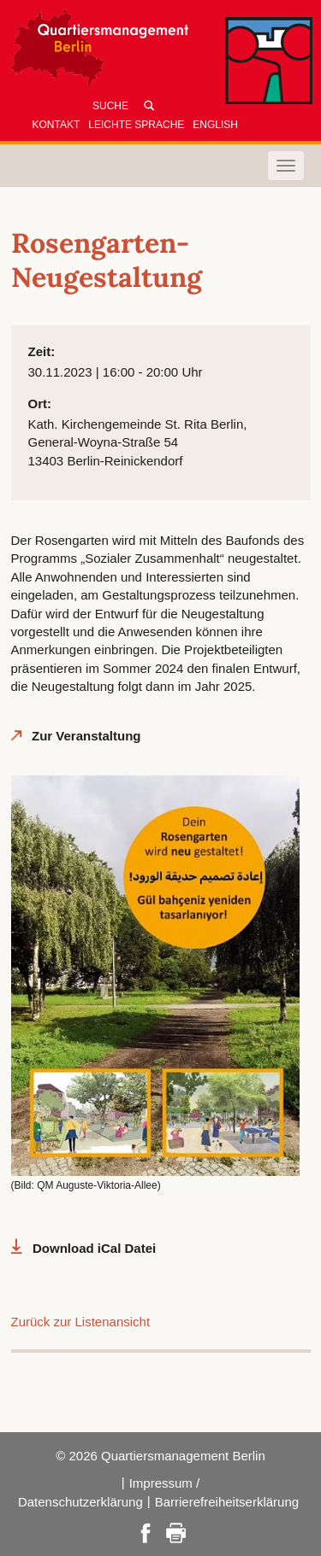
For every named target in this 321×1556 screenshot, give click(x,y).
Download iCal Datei (94, 1248)
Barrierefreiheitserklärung (227, 1502)
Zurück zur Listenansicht (81, 1321)
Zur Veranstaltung (86, 735)
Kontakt (56, 125)
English (215, 125)
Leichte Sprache (136, 125)
